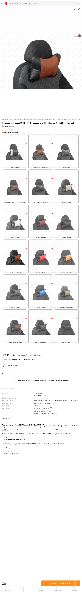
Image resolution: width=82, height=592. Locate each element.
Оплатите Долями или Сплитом (19, 359)
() (57, 407)
